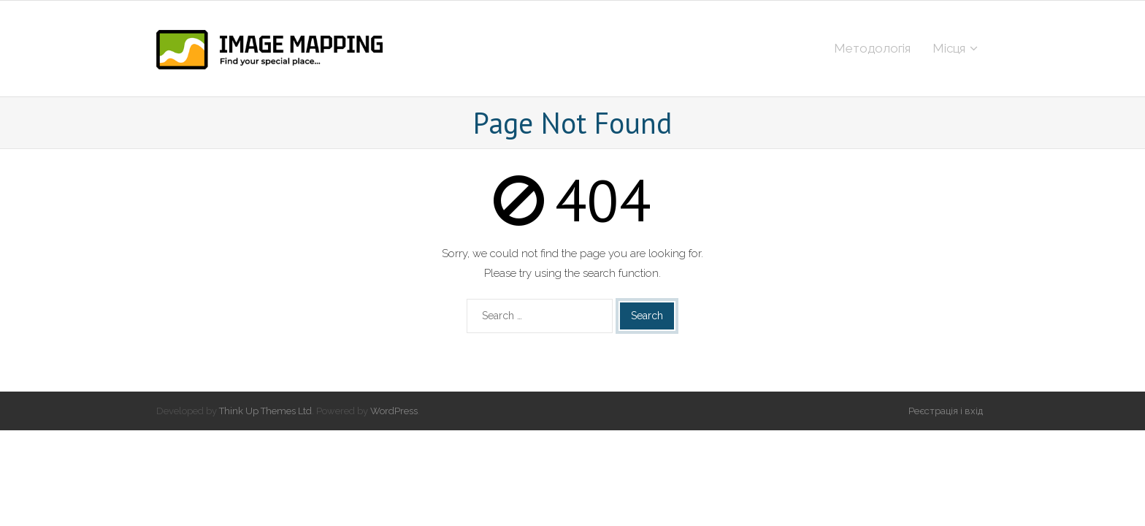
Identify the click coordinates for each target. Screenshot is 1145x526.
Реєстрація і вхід (945, 410)
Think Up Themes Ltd (265, 410)
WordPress (394, 410)
